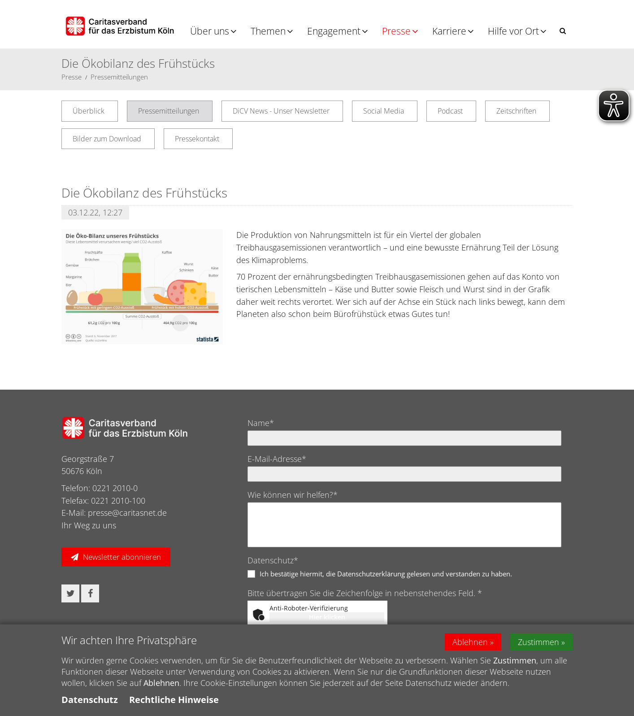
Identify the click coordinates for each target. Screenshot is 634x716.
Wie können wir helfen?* (293, 494)
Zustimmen (538, 645)
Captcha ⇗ (363, 627)
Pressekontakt (197, 139)
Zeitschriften (516, 111)
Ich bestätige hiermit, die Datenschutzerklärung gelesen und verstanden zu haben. (386, 573)
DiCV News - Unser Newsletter (281, 111)
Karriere (449, 31)
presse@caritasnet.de (127, 512)
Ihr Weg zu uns (88, 525)
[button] (563, 30)
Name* (261, 422)
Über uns (209, 31)
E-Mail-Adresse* (277, 458)
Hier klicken (327, 617)
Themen (268, 31)
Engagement (333, 31)
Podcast (450, 111)
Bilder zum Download (107, 139)
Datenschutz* (273, 560)
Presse (396, 31)
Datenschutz (89, 703)
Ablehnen (470, 645)
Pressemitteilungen (119, 76)
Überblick (88, 111)
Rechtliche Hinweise (174, 703)
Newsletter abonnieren (122, 557)
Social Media (383, 111)
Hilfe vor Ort (513, 31)
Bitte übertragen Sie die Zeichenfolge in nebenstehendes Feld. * (365, 593)
